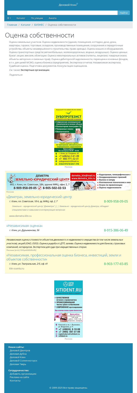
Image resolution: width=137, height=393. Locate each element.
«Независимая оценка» (24, 225)
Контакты (15, 380)
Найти (124, 12)
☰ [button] (8, 18)
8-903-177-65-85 (116, 264)
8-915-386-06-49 (116, 230)
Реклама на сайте (19, 377)
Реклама (68, 167)
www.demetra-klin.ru (20, 215)
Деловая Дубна (18, 353)
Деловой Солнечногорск (23, 360)
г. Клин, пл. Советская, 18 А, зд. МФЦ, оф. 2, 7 (33, 201)
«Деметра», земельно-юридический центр (39, 196)
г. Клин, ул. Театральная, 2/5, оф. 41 (28, 263)
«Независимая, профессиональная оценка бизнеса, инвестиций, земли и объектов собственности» (63, 257)
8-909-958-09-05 (116, 201)
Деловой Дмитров (20, 350)
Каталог (21, 18)
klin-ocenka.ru (16, 268)
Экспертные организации (35, 70)
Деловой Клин (18, 357)
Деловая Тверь (18, 364)
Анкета (52, 18)
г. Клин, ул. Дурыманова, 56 (24, 230)
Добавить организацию (23, 373)
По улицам (37, 18)
